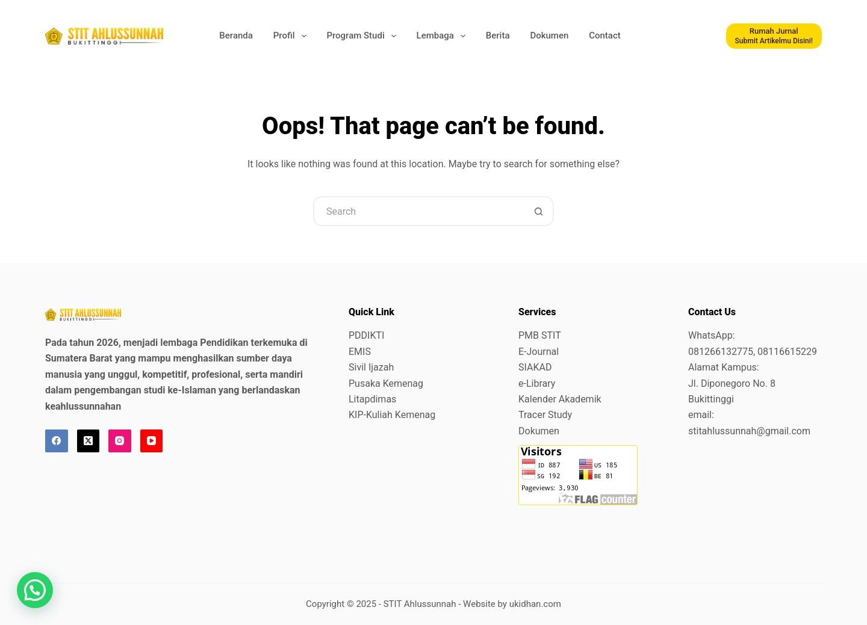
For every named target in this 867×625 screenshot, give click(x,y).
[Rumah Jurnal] (774, 36)
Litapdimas (372, 399)
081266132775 (720, 351)
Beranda (236, 35)
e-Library (536, 383)
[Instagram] (119, 440)
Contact (605, 35)
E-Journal (538, 351)
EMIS (360, 351)
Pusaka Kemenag (386, 383)
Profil (290, 36)
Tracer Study (545, 414)
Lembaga (442, 36)
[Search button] (539, 211)
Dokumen (549, 35)
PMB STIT (539, 335)
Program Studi (362, 36)
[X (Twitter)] (88, 440)
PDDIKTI (366, 335)
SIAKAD (535, 367)
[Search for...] (418, 211)
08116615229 (787, 351)
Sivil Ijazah (371, 367)
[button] (35, 590)
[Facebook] (56, 440)
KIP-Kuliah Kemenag (392, 414)
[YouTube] (151, 440)
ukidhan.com (535, 604)
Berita (498, 35)
